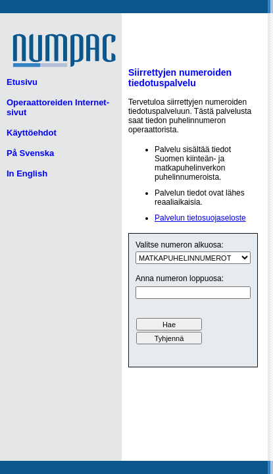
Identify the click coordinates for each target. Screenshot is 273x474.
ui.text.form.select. (193, 257)
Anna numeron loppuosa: (180, 278)
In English (27, 173)
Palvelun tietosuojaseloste (200, 218)
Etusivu (22, 82)
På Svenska (30, 153)
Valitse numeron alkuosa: (180, 245)
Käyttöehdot (32, 133)
